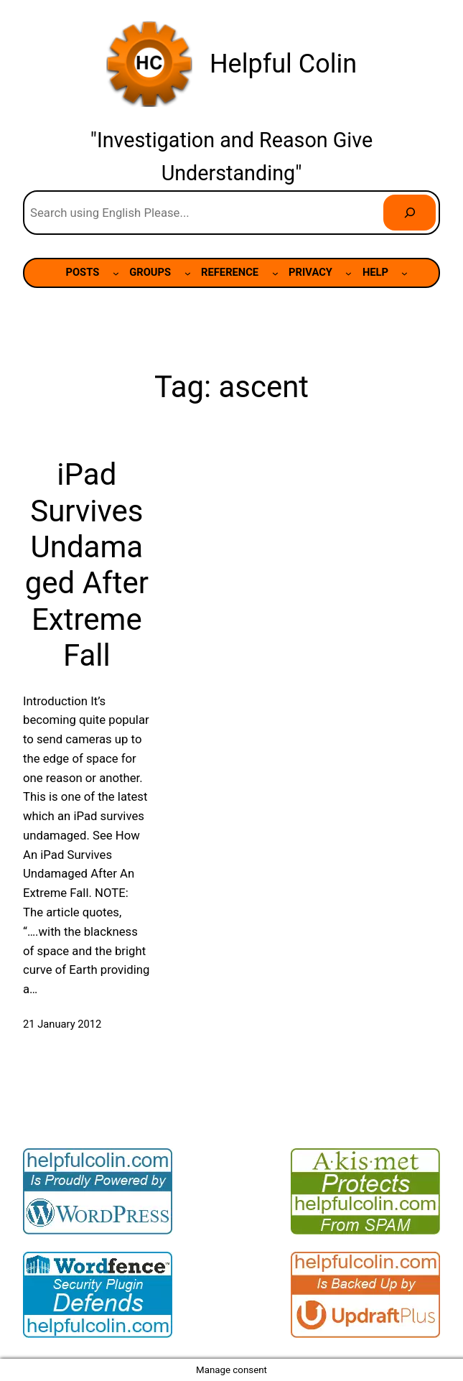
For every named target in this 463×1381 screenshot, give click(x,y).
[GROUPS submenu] (187, 273)
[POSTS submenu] (116, 273)
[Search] (409, 213)
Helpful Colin (283, 64)
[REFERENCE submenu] (275, 273)
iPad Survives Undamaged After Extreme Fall (87, 565)
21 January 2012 (62, 1024)
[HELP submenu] (404, 273)
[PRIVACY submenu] (348, 273)
